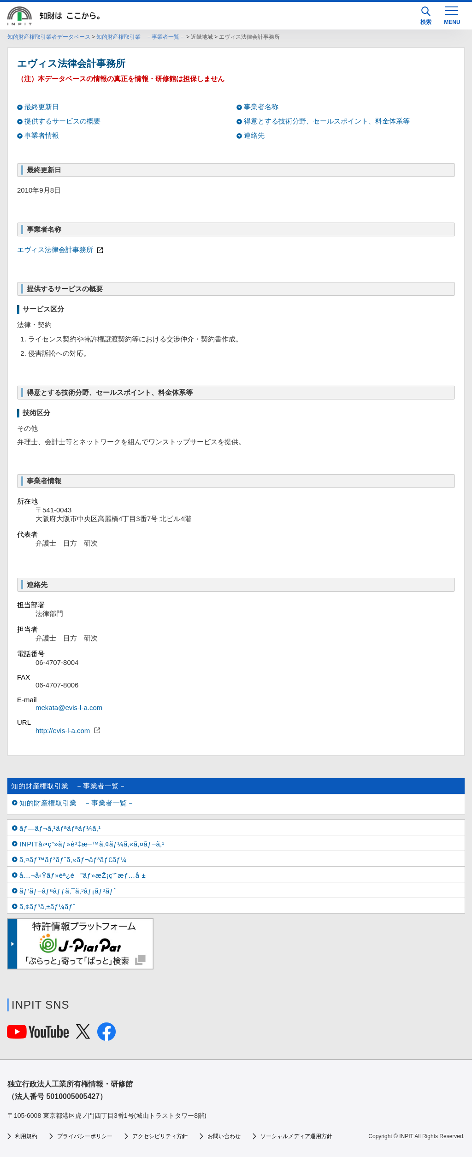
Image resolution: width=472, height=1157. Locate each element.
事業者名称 (261, 107)
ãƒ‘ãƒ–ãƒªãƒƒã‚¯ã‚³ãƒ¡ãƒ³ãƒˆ (67, 891)
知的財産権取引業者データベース (48, 37)
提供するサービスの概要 (62, 121)
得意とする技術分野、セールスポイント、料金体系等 (327, 121)
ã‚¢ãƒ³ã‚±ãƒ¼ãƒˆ (47, 906)
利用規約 (26, 1136)
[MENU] (452, 15)
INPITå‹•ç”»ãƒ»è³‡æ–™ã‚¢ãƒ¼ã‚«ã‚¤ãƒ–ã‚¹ (92, 844)
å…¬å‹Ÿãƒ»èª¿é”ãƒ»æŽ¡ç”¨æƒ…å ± (82, 875)
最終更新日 (41, 107)
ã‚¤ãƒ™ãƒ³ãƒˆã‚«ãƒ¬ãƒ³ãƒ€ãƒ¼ (73, 859)
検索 (425, 15)
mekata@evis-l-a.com (68, 707)
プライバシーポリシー (84, 1136)
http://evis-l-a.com (68, 730)
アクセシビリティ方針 (160, 1136)
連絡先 (254, 135)
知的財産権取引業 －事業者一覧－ (140, 37)
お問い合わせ (224, 1136)
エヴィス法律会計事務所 (61, 249)
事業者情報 (41, 135)
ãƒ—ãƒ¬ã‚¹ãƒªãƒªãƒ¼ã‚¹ (60, 828)
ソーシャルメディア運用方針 (296, 1136)
